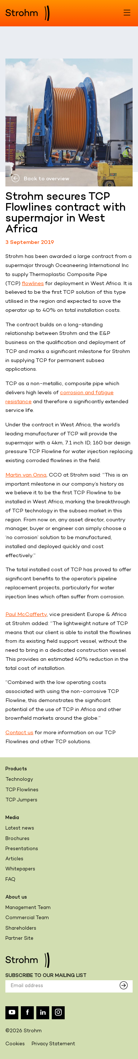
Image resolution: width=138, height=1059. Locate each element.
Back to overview (40, 179)
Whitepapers (20, 869)
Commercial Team (27, 918)
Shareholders (20, 928)
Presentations (21, 849)
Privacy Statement (53, 1044)
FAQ (10, 879)
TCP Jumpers (21, 800)
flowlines (33, 284)
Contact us (19, 733)
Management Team (28, 908)
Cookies (15, 1044)
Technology (19, 779)
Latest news (19, 828)
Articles (14, 859)
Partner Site (19, 938)
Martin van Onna (25, 475)
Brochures (17, 838)
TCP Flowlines (21, 790)
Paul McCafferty (26, 614)
